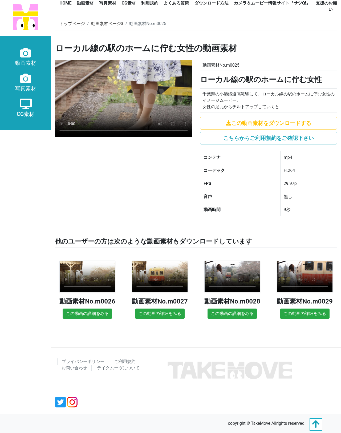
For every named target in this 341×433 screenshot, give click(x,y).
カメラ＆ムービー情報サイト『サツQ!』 (272, 3)
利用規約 (149, 3)
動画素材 (85, 3)
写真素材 (107, 3)
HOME (65, 3)
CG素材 (128, 3)
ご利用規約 (125, 361)
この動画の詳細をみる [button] (87, 313)
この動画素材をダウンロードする (268, 123)
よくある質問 (176, 3)
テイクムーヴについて (118, 367)
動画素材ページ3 (107, 23)
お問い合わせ (74, 367)
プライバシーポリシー (83, 361)
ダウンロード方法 (211, 3)
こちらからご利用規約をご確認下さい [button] (268, 138)
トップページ (72, 23)
